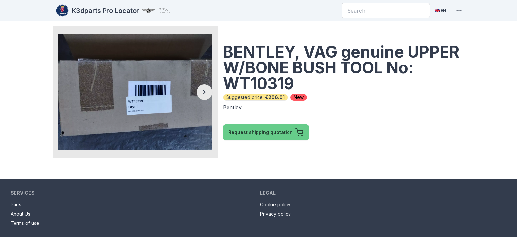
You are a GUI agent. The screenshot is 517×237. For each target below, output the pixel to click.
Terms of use (25, 223)
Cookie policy (275, 204)
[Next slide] (204, 92)
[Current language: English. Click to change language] (440, 10)
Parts (16, 204)
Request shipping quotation (265, 132)
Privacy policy (275, 214)
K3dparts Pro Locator (113, 10)
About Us (20, 214)
